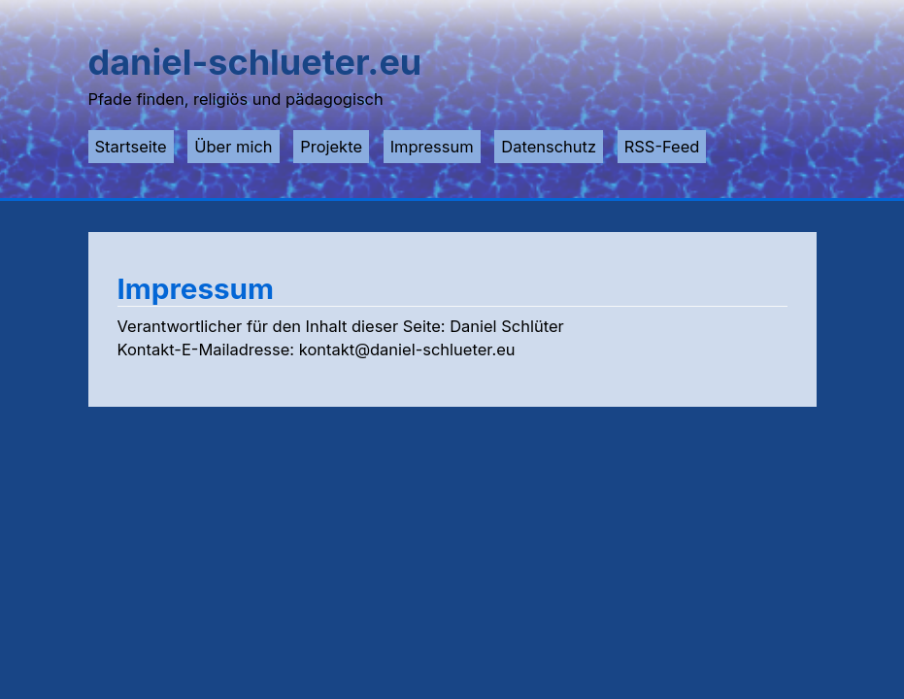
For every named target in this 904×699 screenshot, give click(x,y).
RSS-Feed (662, 146)
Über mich (233, 146)
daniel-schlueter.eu (255, 62)
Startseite (131, 146)
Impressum (432, 146)
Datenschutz (548, 146)
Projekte (331, 146)
